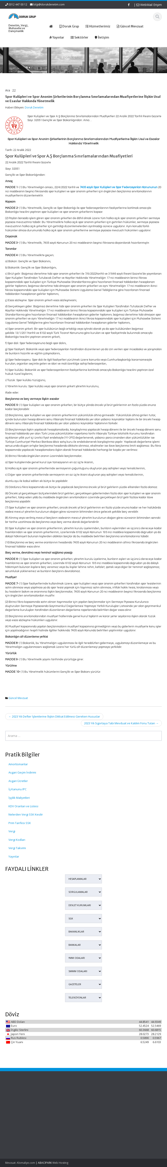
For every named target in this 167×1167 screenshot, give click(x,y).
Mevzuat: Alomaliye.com (20, 1163)
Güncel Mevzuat (18, 698)
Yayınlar (13, 856)
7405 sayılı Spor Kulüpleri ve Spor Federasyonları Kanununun (118, 187)
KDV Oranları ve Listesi (23, 806)
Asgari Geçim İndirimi (22, 772)
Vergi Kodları (16, 840)
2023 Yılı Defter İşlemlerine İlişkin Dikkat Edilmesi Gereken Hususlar (54, 716)
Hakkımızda (99, 1099)
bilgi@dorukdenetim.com (49, 4)
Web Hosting (60, 1163)
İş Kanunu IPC (17, 789)
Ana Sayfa (99, 1095)
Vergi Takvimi (17, 848)
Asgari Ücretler (18, 781)
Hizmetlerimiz (101, 1103)
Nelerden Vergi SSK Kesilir (25, 814)
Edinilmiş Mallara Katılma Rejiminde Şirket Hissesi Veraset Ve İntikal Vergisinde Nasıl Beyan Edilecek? (16, 1108)
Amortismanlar (18, 764)
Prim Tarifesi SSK (19, 823)
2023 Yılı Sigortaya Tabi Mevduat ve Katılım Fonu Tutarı (121, 723)
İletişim (96, 1112)
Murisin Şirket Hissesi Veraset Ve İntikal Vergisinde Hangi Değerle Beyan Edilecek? (17, 1134)
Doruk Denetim (34, 107)
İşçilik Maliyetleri (19, 798)
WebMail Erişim (149, 5)
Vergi (11, 831)
